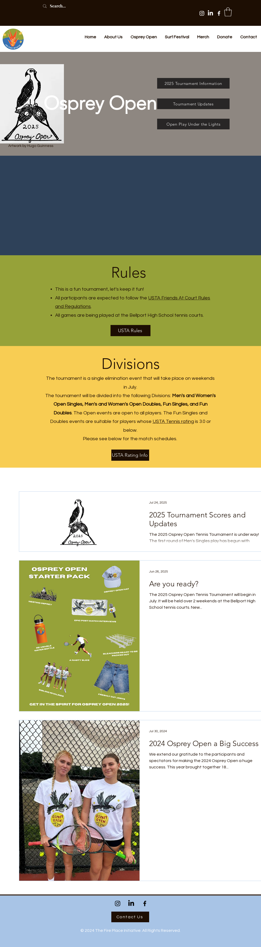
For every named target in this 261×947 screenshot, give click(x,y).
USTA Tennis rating (173, 421)
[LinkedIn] (210, 13)
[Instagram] (202, 13)
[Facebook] (219, 13)
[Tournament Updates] (193, 103)
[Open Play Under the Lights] (193, 124)
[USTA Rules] (130, 330)
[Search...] (64, 6)
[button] (228, 11)
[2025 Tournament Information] (193, 83)
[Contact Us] (130, 917)
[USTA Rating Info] (130, 455)
